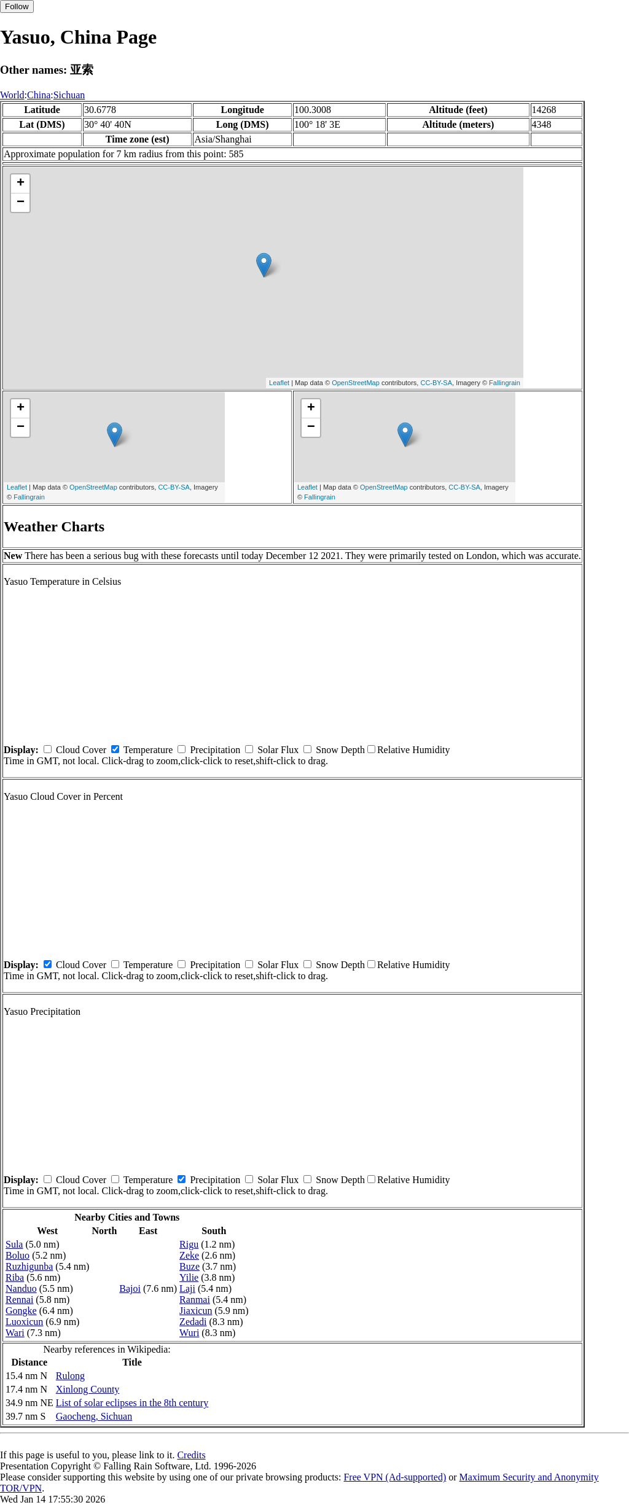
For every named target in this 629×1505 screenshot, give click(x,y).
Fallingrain (504, 382)
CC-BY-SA (436, 382)
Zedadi (192, 1321)
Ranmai (194, 1299)
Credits (191, 1455)
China (38, 95)
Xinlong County (88, 1389)
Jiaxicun (195, 1310)
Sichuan (69, 95)
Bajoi (130, 1288)
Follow (17, 6)
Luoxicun (24, 1321)
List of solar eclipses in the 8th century (132, 1403)
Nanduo (21, 1288)
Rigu (188, 1244)
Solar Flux (278, 750)
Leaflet (279, 382)
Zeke (189, 1255)
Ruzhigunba (29, 1266)
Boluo (17, 1255)
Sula (14, 1244)
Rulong (70, 1375)
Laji (187, 1288)
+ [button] (21, 183)
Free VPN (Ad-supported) (394, 1477)
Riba (15, 1277)
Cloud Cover (81, 750)
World (12, 95)
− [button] (21, 203)
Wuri (189, 1332)
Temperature (148, 750)
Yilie (188, 1277)
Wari (15, 1332)
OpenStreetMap (356, 382)
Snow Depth (340, 750)
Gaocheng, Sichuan (94, 1416)
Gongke (21, 1310)
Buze (189, 1266)
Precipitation (215, 750)
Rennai (19, 1299)
